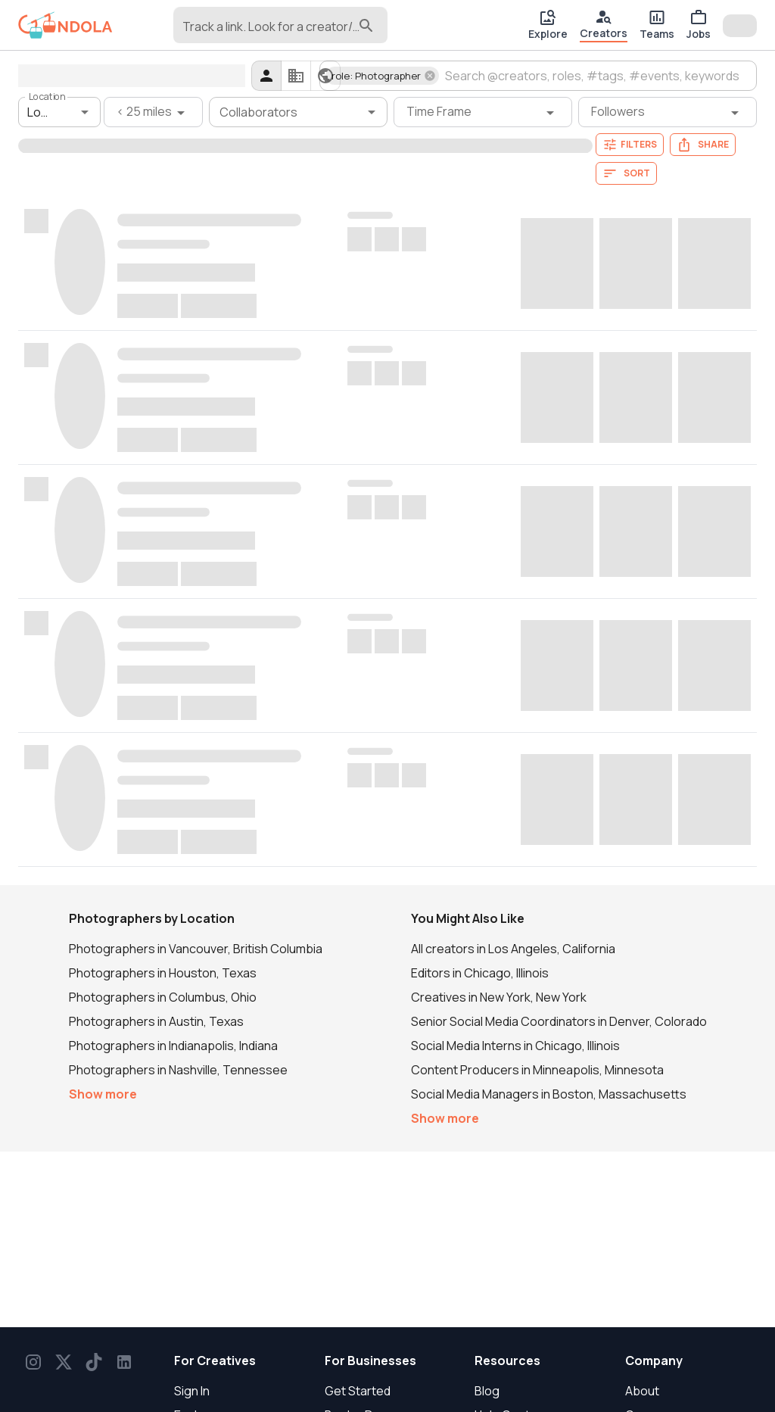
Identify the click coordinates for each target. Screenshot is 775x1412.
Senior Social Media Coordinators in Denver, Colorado (559, 1021)
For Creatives (215, 1360)
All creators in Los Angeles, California (513, 948)
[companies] (296, 76)
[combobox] (268, 31)
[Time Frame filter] (483, 112)
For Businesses (370, 1360)
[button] (382, 76)
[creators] (266, 76)
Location (47, 96)
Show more (103, 1094)
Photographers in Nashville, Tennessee (178, 1069)
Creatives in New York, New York (499, 997)
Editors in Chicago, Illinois (480, 973)
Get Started (358, 1390)
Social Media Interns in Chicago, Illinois (515, 1045)
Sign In (192, 1390)
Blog (487, 1390)
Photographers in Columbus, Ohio (163, 997)
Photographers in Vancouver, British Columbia (195, 948)
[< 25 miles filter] (153, 112)
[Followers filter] (667, 112)
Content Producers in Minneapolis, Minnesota (537, 1069)
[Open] (84, 112)
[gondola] (65, 25)
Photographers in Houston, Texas (163, 973)
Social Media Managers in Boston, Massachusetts (548, 1094)
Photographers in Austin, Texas (156, 1021)
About (642, 1390)
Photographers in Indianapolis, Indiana (173, 1045)
